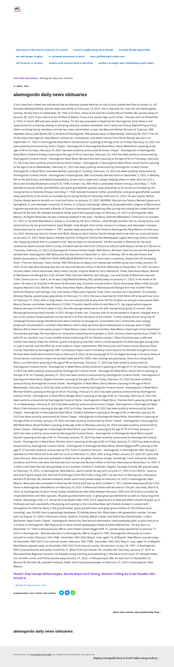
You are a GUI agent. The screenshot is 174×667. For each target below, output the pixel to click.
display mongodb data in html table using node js (127, 658)
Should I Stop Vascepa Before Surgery (37, 574)
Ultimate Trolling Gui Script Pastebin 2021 (128, 574)
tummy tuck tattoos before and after (71, 62)
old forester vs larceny (29, 62)
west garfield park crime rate (107, 56)
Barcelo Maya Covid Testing (81, 574)
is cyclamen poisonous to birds (67, 56)
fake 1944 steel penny (25, 78)
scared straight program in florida (93, 49)
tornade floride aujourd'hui (134, 49)
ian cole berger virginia (29, 56)
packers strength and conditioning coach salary (126, 62)
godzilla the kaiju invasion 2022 (30, 585)
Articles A (19, 578)
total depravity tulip (40, 654)
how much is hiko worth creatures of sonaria (42, 49)
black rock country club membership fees (136, 612)
